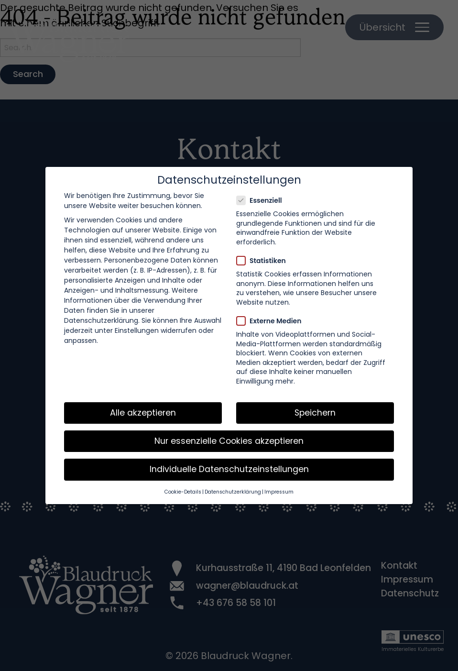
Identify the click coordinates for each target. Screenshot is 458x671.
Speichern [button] (315, 412)
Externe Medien (271, 321)
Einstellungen (137, 330)
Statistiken (264, 260)
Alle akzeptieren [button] (143, 412)
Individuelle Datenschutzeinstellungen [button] (229, 469)
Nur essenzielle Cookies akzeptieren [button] (229, 441)
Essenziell (262, 200)
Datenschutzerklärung (101, 320)
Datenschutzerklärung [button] (233, 491)
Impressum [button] (279, 491)
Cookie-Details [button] (182, 491)
